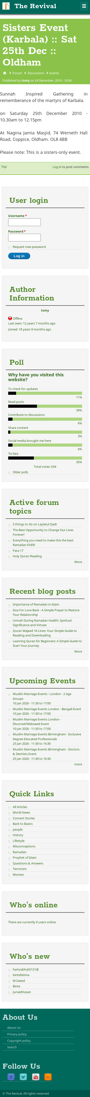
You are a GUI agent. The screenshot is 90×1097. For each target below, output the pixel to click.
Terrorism (20, 869)
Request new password (29, 247)
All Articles (20, 807)
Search (12, 1047)
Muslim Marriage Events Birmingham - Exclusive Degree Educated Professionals (47, 736)
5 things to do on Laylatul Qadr (35, 524)
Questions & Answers (28, 863)
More (78, 562)
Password (17, 231)
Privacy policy (17, 1034)
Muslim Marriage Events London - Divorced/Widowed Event (37, 721)
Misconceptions (24, 846)
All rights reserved (36, 1093)
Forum (17, 73)
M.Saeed (19, 980)
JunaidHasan (22, 992)
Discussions (36, 73)
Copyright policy (19, 1040)
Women (18, 874)
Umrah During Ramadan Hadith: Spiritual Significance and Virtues (42, 622)
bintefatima (21, 975)
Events (54, 73)
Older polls (20, 472)
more (78, 764)
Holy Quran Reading (27, 556)
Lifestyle (18, 841)
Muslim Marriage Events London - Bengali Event (47, 709)
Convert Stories (24, 818)
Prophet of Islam (24, 857)
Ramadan (19, 852)
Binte (16, 986)
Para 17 (18, 550)
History (18, 835)
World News (21, 812)
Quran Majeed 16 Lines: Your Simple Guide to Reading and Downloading (45, 633)
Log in (57, 167)
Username (17, 216)
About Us (14, 1027)
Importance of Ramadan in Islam (36, 604)
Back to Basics (23, 823)
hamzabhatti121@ (26, 969)
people (18, 829)
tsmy (26, 80)
